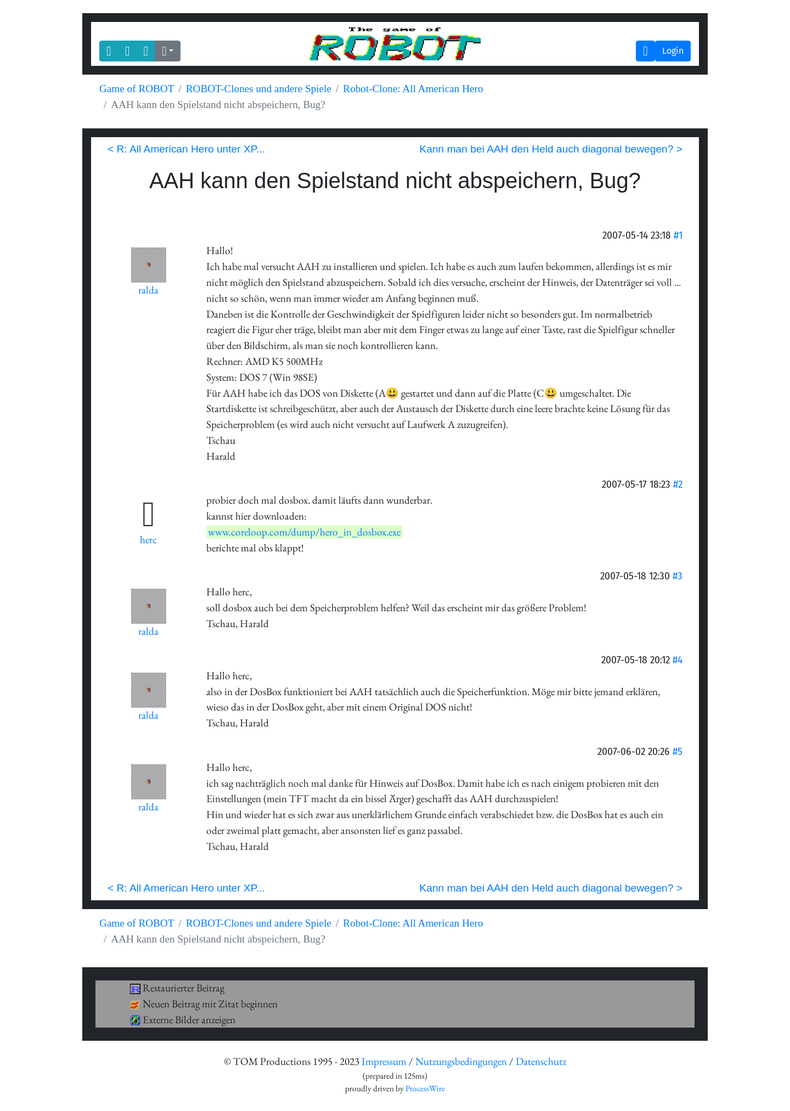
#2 (677, 484)
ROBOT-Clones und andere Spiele (258, 88)
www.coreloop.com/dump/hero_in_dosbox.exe (304, 532)
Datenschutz (541, 1061)
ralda (148, 290)
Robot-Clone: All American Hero (413, 88)
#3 (677, 575)
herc (148, 539)
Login (673, 51)
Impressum (384, 1061)
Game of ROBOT (136, 88)
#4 (677, 659)
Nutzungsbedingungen (461, 1061)
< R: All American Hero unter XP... (186, 149)
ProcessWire (425, 1088)
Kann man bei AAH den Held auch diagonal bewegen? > (550, 149)
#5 (677, 751)
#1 (678, 235)
